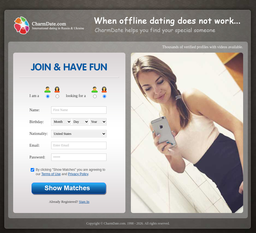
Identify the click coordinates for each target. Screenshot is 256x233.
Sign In (84, 202)
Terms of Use (51, 174)
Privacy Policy (78, 174)
